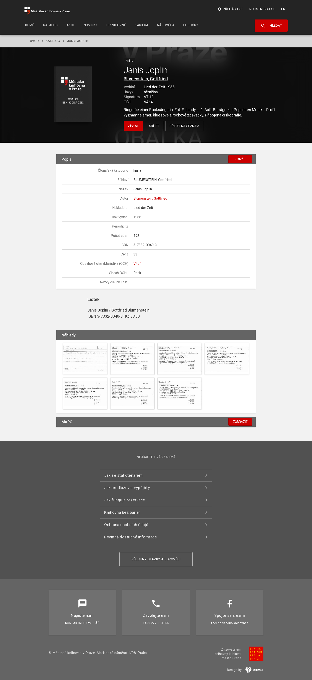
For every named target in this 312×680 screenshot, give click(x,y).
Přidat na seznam (184, 126)
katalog (53, 41)
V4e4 (137, 264)
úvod (34, 41)
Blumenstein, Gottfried (146, 78)
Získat (133, 126)
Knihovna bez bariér (122, 512)
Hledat (271, 25)
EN (283, 9)
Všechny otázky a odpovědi (156, 559)
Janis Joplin (78, 41)
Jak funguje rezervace (124, 500)
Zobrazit (240, 421)
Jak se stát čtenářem (123, 475)
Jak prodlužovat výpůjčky (127, 487)
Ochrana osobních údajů (126, 524)
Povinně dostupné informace (130, 537)
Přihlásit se (230, 9)
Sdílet (154, 126)
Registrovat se (262, 9)
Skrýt (240, 159)
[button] (73, 94)
